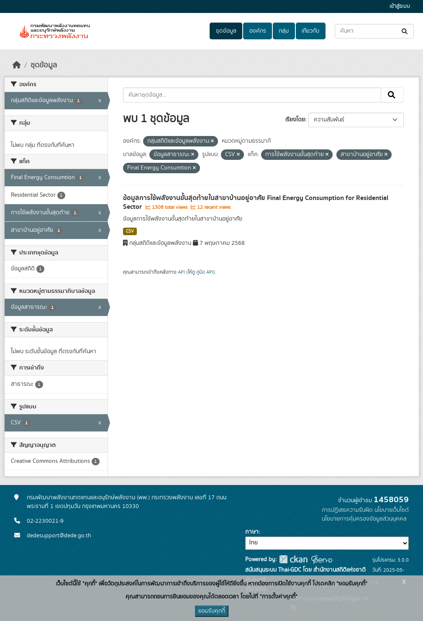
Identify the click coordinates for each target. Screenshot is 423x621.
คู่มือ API (204, 272)
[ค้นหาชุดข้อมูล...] (374, 31)
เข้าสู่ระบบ (400, 6)
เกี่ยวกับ (310, 31)
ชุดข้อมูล (226, 31)
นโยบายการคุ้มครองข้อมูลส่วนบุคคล (364, 519)
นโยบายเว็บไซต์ (391, 510)
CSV (130, 231)
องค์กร (257, 31)
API (181, 272)
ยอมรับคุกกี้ (211, 611)
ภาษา (252, 532)
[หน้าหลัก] (17, 65)
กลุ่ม (284, 31)
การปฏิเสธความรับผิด (347, 510)
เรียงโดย (295, 119)
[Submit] (405, 31)
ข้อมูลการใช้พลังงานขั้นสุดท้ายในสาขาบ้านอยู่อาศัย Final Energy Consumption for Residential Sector (255, 202)
